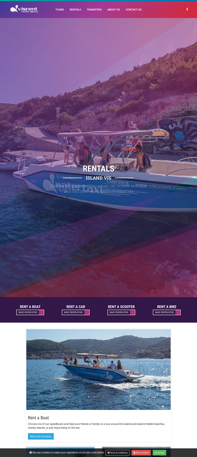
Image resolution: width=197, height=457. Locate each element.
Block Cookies (141, 452)
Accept (159, 452)
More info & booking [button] (40, 436)
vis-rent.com (89, 452)
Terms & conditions (118, 452)
